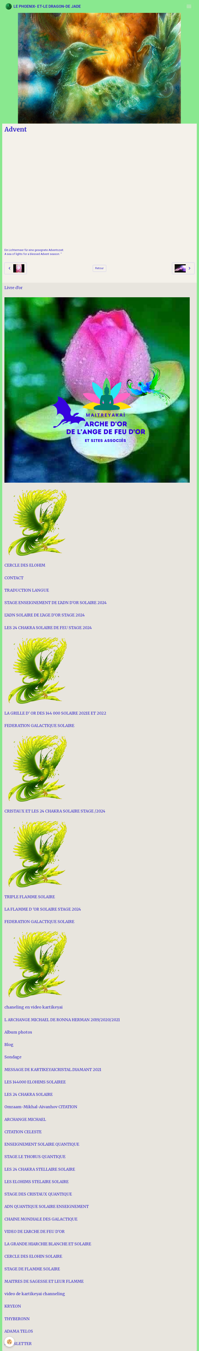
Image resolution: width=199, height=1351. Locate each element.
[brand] (43, 6)
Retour (99, 268)
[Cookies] (9, 1342)
